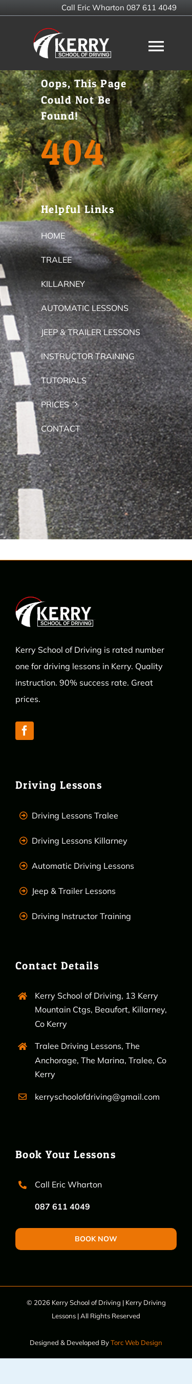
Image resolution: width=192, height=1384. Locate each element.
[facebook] (24, 731)
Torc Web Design (136, 1342)
